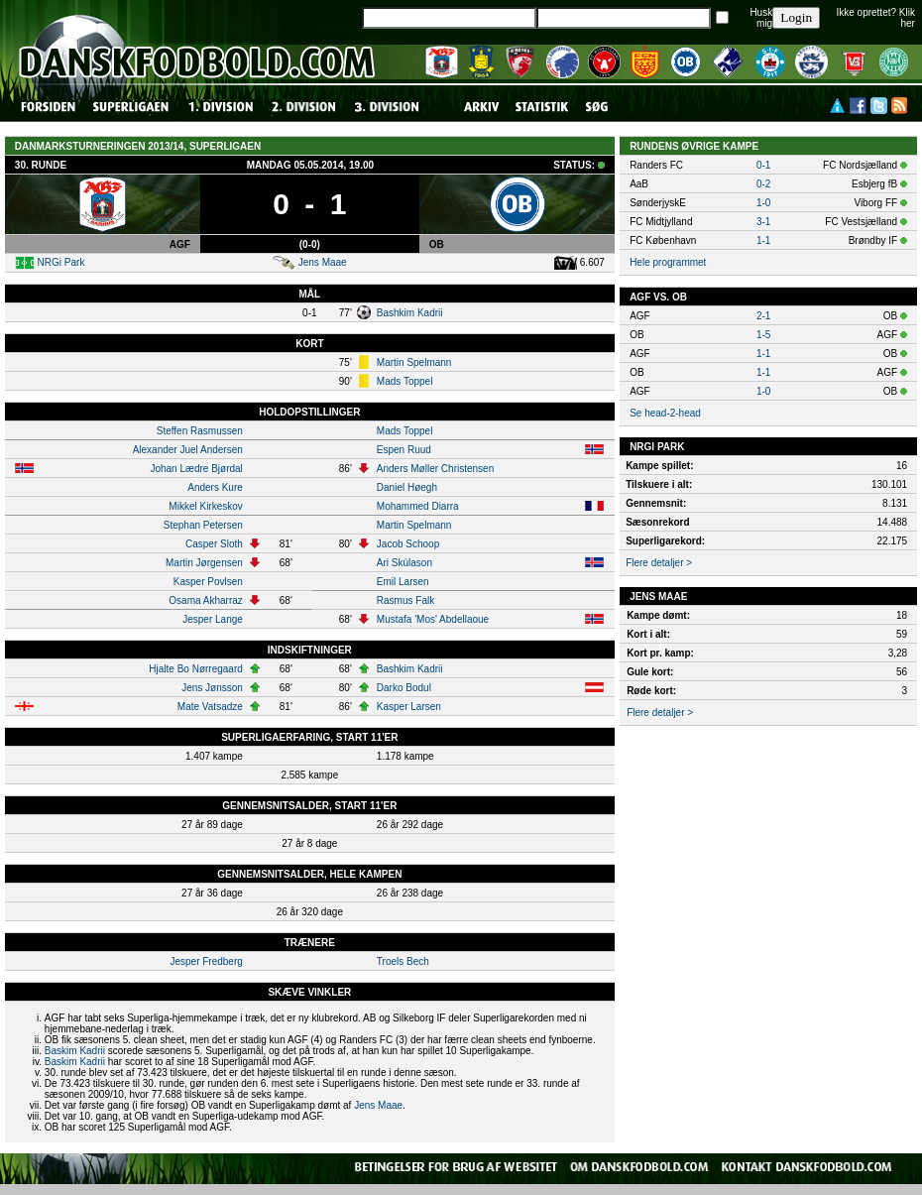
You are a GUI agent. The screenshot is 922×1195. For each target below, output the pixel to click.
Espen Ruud (404, 449)
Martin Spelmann (414, 362)
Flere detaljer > (659, 562)
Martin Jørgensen (204, 562)
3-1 (763, 221)
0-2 (763, 184)
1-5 (763, 334)
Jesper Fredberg (206, 961)
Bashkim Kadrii (410, 312)
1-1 (763, 240)
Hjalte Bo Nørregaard (195, 668)
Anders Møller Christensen (435, 468)
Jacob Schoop (408, 543)
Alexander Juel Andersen (188, 449)
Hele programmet (668, 262)
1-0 (763, 202)
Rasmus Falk (405, 600)
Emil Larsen (403, 581)
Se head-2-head (665, 413)
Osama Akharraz (205, 600)
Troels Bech (403, 961)
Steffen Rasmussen (200, 430)
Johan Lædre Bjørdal (196, 468)
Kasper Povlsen (208, 581)
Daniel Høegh (407, 487)
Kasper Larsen (409, 706)
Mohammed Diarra (418, 506)
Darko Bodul (404, 687)
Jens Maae (322, 262)
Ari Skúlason (404, 562)
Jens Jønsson (212, 687)
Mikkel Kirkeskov (205, 506)
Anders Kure (215, 487)
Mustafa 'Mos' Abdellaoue (433, 619)
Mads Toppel (405, 381)
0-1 (763, 165)
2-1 (763, 315)
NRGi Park (61, 262)
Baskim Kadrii (75, 1050)
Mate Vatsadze (210, 706)
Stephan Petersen (203, 525)
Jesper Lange (212, 619)
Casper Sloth (214, 543)
